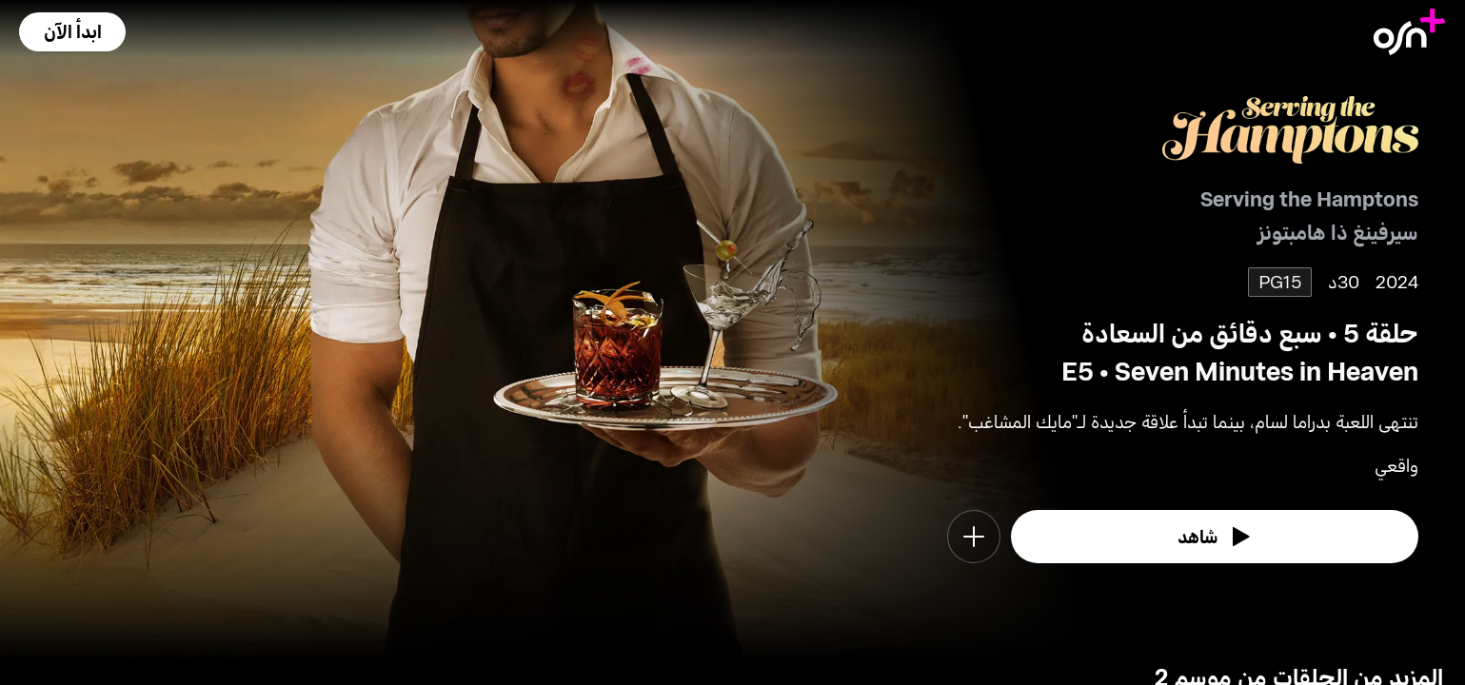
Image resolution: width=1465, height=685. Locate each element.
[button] (72, 31)
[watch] (1214, 536)
